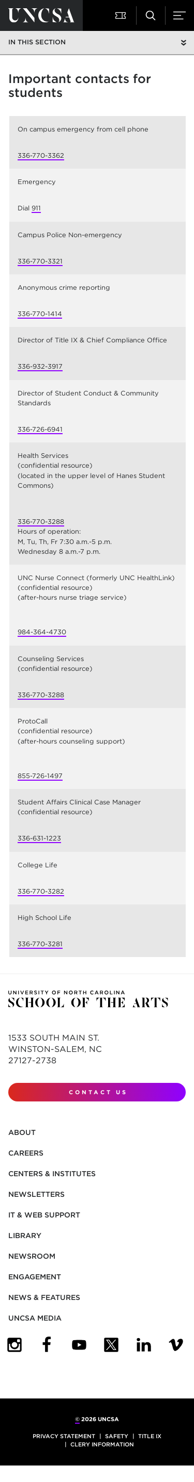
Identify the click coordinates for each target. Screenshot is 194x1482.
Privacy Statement (64, 1436)
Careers (25, 1153)
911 (36, 208)
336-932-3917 (40, 366)
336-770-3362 (41, 155)
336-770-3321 (40, 261)
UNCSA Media (35, 1318)
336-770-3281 (40, 944)
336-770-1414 (40, 314)
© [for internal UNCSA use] (77, 1419)
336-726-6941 (40, 429)
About (22, 1132)
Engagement (34, 1277)
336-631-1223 (39, 838)
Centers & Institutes (52, 1174)
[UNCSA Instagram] (14, 1344)
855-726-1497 (40, 776)
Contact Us (98, 1092)
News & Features (44, 1297)
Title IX (149, 1436)
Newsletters (36, 1194)
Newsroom (31, 1256)
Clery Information (102, 1444)
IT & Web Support (44, 1215)
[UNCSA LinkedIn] (143, 1344)
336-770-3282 (41, 891)
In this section (37, 42)
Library (24, 1235)
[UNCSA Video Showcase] (175, 1344)
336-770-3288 (41, 521)
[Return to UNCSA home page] (41, 15)
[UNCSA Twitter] (111, 1344)
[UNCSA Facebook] (46, 1344)
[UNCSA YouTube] (79, 1344)
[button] (121, 15)
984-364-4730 (42, 632)
